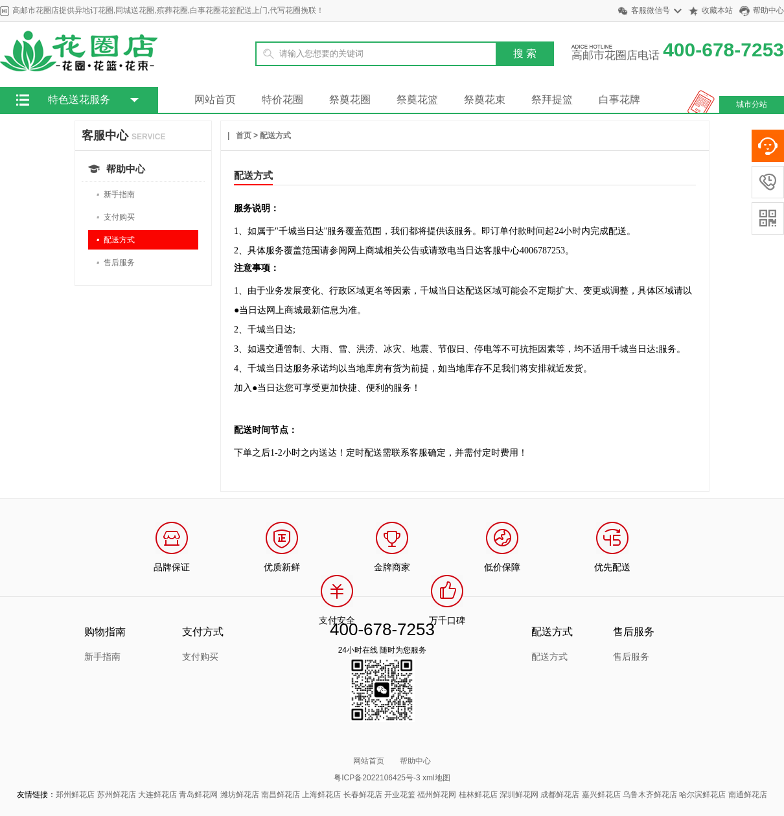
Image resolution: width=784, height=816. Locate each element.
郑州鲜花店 (75, 794)
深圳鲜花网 (519, 794)
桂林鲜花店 (478, 794)
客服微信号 (650, 10)
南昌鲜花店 (280, 794)
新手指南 (115, 195)
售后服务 (115, 263)
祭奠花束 (484, 99)
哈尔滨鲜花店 (702, 794)
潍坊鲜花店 (239, 794)
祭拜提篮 (552, 99)
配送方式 (115, 240)
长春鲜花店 (362, 794)
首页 (243, 135)
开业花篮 (399, 794)
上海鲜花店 (321, 794)
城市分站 (751, 104)
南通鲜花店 (747, 794)
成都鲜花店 (559, 794)
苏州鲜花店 (116, 794)
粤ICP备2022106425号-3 (377, 777)
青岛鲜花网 (198, 794)
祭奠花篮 (417, 99)
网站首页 (215, 99)
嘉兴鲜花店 (601, 794)
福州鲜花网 (436, 794)
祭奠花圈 (350, 99)
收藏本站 (717, 10)
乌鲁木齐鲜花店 (650, 794)
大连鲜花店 (157, 794)
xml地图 (436, 777)
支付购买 (115, 217)
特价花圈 (282, 99)
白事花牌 (619, 99)
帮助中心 (768, 10)
